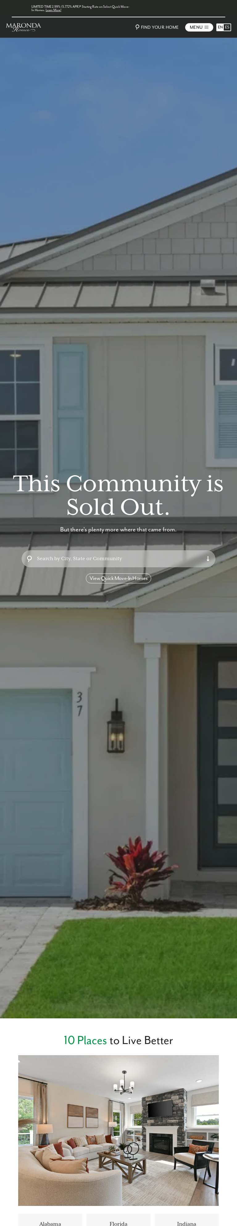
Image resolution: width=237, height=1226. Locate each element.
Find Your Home (156, 27)
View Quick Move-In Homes (118, 578)
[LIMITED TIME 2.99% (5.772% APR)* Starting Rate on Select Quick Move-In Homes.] (118, 8)
